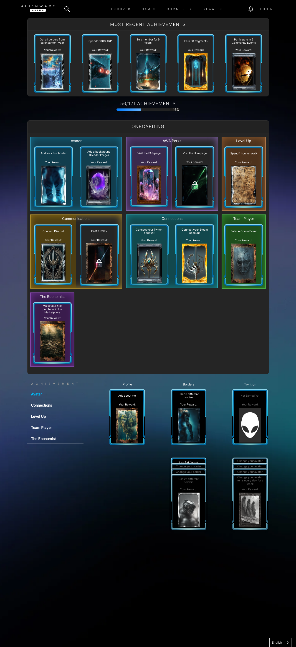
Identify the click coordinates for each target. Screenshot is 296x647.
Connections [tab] (41, 405)
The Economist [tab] (43, 438)
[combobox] (280, 642)
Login (266, 9)
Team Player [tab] (41, 427)
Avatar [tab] (36, 394)
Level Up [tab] (38, 416)
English (277, 642)
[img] (67, 9)
